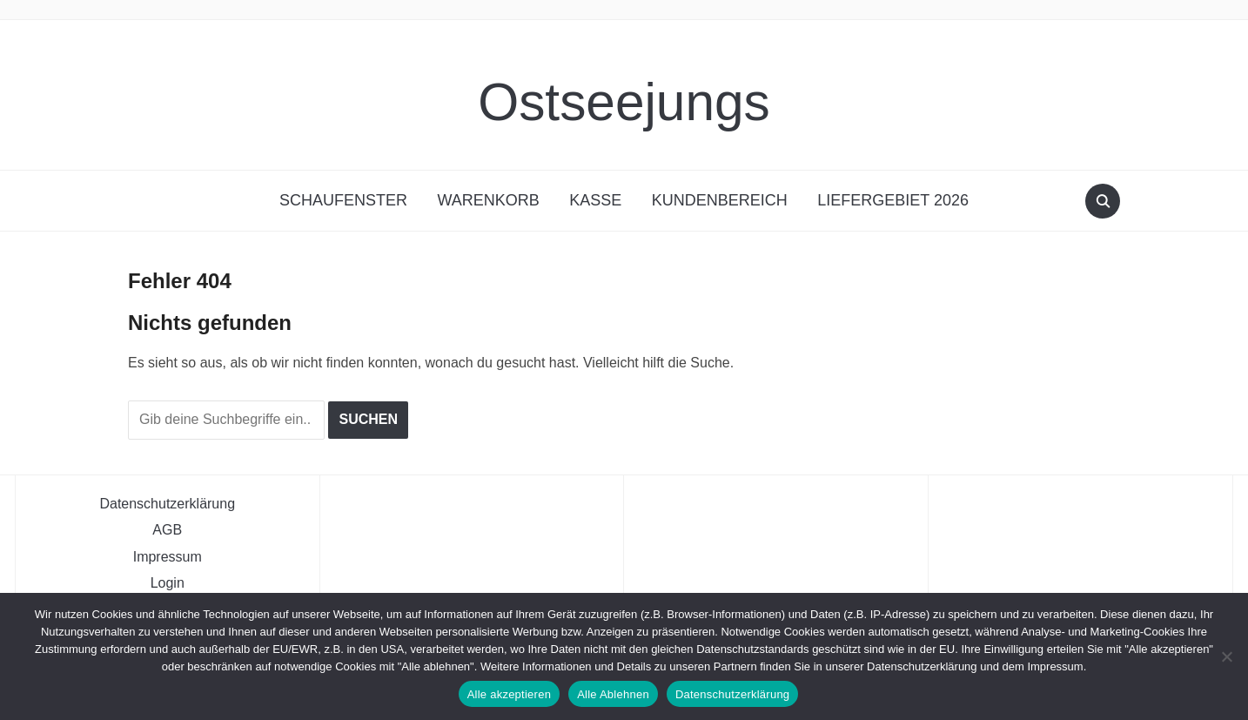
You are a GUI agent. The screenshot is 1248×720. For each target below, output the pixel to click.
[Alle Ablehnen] (1226, 656)
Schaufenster (343, 200)
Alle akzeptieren (509, 694)
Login (168, 582)
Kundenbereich (720, 200)
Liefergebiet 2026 (893, 200)
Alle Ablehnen (613, 694)
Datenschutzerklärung (167, 502)
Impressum (167, 555)
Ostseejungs (623, 94)
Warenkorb (488, 200)
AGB (167, 528)
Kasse (595, 200)
